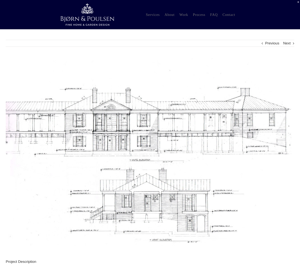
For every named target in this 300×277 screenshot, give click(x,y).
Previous (272, 43)
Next (287, 43)
